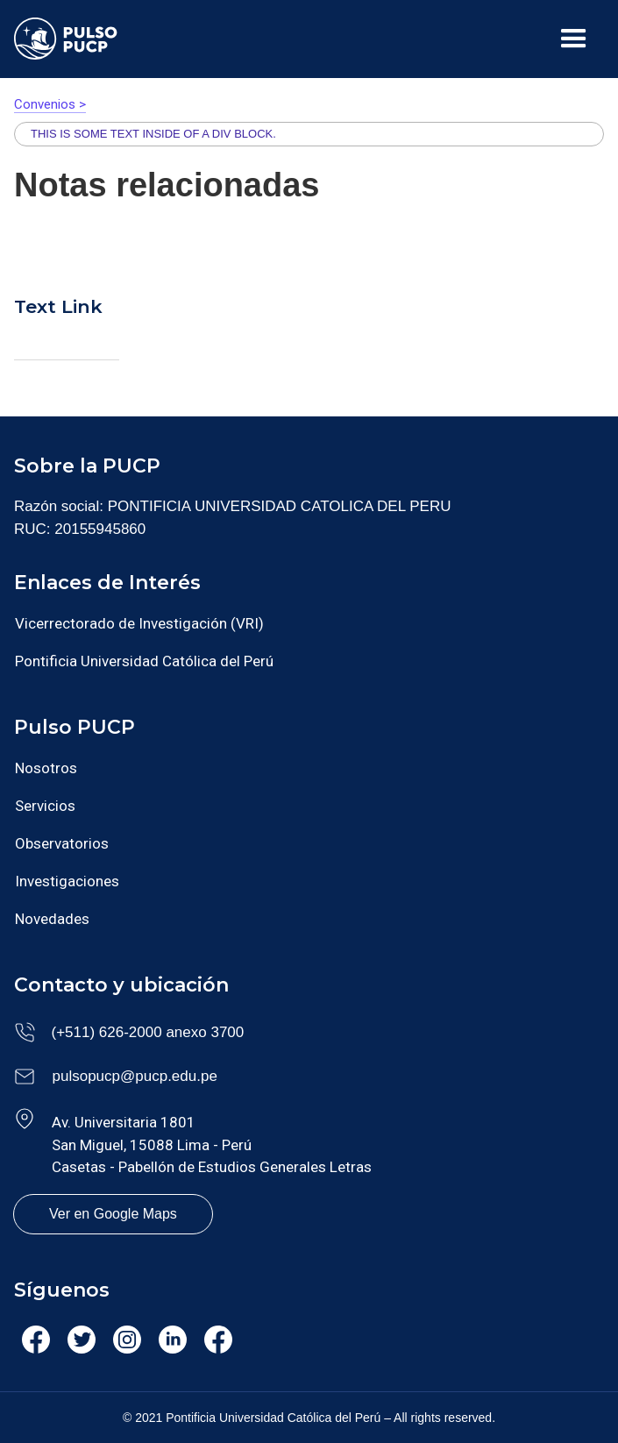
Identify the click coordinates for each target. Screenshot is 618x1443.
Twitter (81, 1342)
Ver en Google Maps (113, 1213)
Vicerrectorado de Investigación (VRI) (139, 623)
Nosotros (46, 768)
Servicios (45, 805)
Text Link (58, 306)
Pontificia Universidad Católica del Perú (144, 661)
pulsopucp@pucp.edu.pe (135, 1076)
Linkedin (172, 1342)
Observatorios (62, 843)
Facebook (34, 1345)
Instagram (127, 1345)
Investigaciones (67, 881)
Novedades (52, 919)
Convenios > (50, 104)
